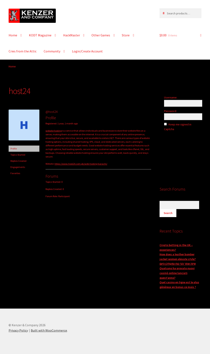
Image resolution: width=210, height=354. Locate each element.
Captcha (169, 129)
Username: (170, 97)
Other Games (100, 35)
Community (52, 51)
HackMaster (71, 35)
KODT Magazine (40, 35)
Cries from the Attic (23, 51)
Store (126, 35)
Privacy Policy (18, 330)
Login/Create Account (87, 51)
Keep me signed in (180, 124)
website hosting (54, 130)
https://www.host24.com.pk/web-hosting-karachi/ (81, 163)
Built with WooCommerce (49, 330)
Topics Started (17, 154)
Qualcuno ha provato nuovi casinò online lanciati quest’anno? (177, 272)
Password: (170, 111)
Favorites (15, 173)
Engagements (17, 167)
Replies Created (18, 160)
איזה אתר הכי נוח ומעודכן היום (178, 264)
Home (13, 35)
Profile (13, 148)
